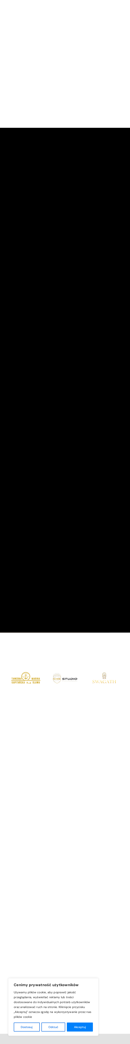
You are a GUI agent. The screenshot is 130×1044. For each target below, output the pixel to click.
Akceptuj (80, 1027)
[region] (53, 1007)
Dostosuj (27, 1027)
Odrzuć (53, 1027)
